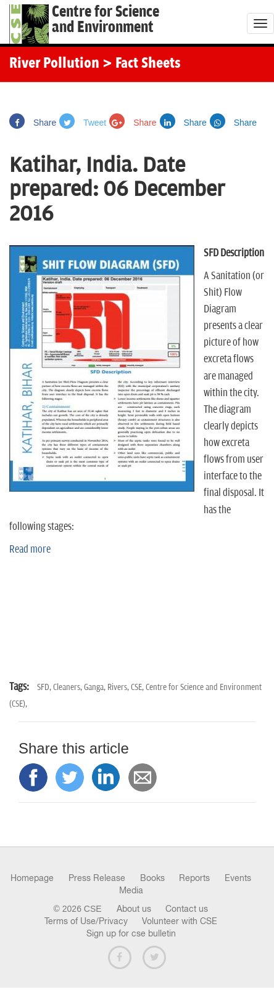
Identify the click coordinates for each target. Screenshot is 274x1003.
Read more (30, 549)
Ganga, (95, 687)
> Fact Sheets (141, 64)
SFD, (45, 687)
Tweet (82, 123)
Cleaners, (68, 687)
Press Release (96, 878)
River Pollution (54, 64)
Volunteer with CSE (179, 921)
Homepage (32, 878)
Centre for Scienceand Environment (105, 19)
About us (134, 909)
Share (32, 123)
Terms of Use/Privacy (86, 921)
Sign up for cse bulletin (131, 933)
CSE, (138, 687)
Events (238, 878)
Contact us (186, 909)
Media (131, 890)
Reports (194, 878)
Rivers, (119, 687)
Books (152, 878)
